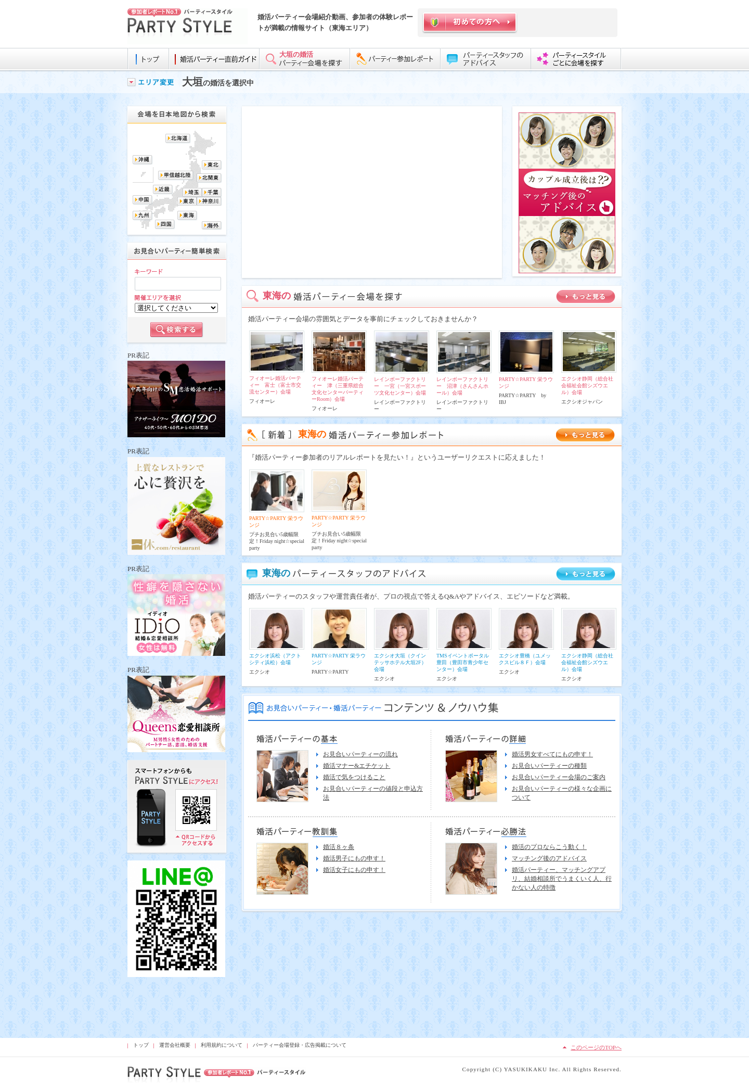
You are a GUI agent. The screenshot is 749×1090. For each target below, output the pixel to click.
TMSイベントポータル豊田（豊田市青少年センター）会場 (462, 662)
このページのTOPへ (596, 1047)
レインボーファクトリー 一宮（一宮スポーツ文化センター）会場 (400, 386)
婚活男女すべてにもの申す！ (552, 754)
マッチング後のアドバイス (549, 858)
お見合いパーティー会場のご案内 (558, 777)
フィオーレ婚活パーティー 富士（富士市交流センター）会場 (275, 385)
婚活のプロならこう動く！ (549, 847)
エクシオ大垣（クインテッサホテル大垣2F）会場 (400, 662)
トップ (141, 1045)
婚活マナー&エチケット (356, 765)
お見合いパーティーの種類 (549, 765)
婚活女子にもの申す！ (354, 869)
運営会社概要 (174, 1045)
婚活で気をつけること (354, 777)
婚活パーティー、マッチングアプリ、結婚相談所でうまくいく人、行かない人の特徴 (562, 878)
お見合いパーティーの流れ (360, 754)
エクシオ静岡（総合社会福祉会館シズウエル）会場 (587, 385)
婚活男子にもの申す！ (354, 858)
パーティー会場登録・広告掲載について (299, 1045)
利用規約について (221, 1045)
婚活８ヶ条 (338, 847)
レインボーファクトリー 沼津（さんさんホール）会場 (462, 386)
